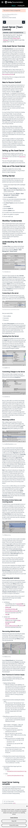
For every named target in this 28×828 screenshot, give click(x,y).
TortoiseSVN (19, 603)
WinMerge (7, 607)
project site (21, 605)
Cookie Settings (14, 817)
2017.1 (14, 802)
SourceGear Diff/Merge (10, 609)
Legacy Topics (5, 16)
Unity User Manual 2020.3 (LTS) (9, 14)
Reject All (14, 821)
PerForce (5, 40)
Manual (13, 5)
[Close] (27, 806)
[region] (14, 816)
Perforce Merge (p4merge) (11, 611)
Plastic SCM (16, 38)
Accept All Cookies (14, 825)
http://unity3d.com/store (8, 74)
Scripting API (21, 5)
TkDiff (6, 614)
